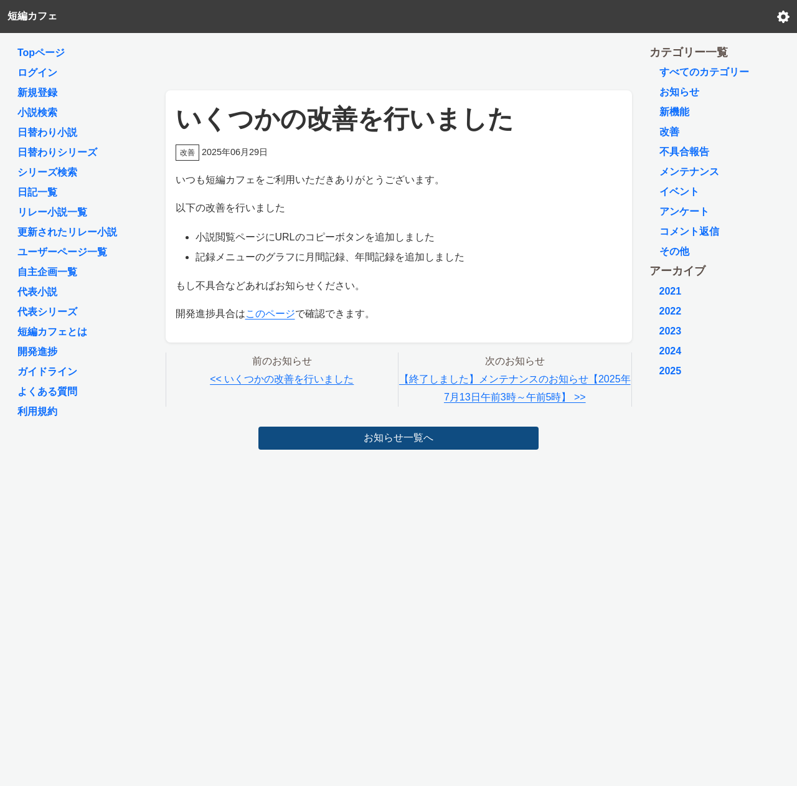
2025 (670, 371)
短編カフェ (32, 16)
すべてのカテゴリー (704, 72)
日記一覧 (37, 192)
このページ (270, 313)
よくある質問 (47, 391)
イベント (679, 191)
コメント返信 (689, 231)
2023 (670, 331)
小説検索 (37, 112)
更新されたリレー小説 (67, 232)
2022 (670, 311)
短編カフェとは (52, 331)
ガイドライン (47, 371)
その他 (674, 251)
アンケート (684, 211)
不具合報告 (684, 151)
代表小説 (37, 291)
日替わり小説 (47, 132)
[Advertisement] (398, 58)
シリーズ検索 (47, 172)
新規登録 (37, 92)
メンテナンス (689, 171)
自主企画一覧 (47, 272)
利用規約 (37, 411)
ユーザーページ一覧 (62, 252)
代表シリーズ (47, 311)
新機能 (674, 112)
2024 (670, 351)
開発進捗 (37, 351)
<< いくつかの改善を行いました (282, 379)
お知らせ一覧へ (398, 437)
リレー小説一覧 (52, 212)
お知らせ (679, 92)
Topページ (41, 52)
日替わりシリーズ (57, 152)
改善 (669, 131)
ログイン (37, 72)
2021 (670, 291)
